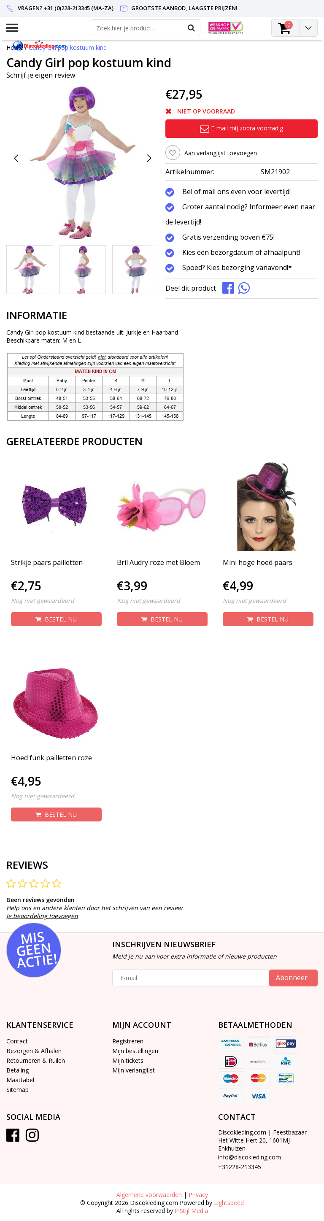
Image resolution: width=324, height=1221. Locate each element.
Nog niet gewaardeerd (42, 601)
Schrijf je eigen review (40, 75)
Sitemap (17, 1090)
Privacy (198, 1195)
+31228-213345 (239, 1167)
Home (14, 47)
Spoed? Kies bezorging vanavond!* (237, 268)
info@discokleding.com (249, 1157)
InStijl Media (191, 1211)
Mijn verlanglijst (133, 1070)
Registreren (127, 1041)
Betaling (17, 1070)
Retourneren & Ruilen (35, 1060)
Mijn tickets (127, 1060)
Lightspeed (229, 1203)
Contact (17, 1041)
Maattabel (20, 1080)
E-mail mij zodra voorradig (241, 128)
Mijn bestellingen (135, 1051)
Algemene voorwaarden (149, 1195)
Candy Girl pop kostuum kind (68, 47)
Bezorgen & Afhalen (34, 1051)
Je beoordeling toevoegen (42, 916)
